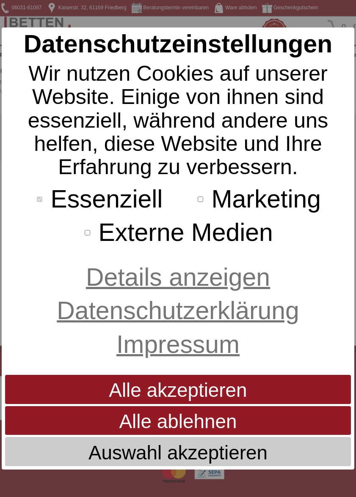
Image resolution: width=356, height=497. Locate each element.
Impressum (178, 344)
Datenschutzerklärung (178, 310)
